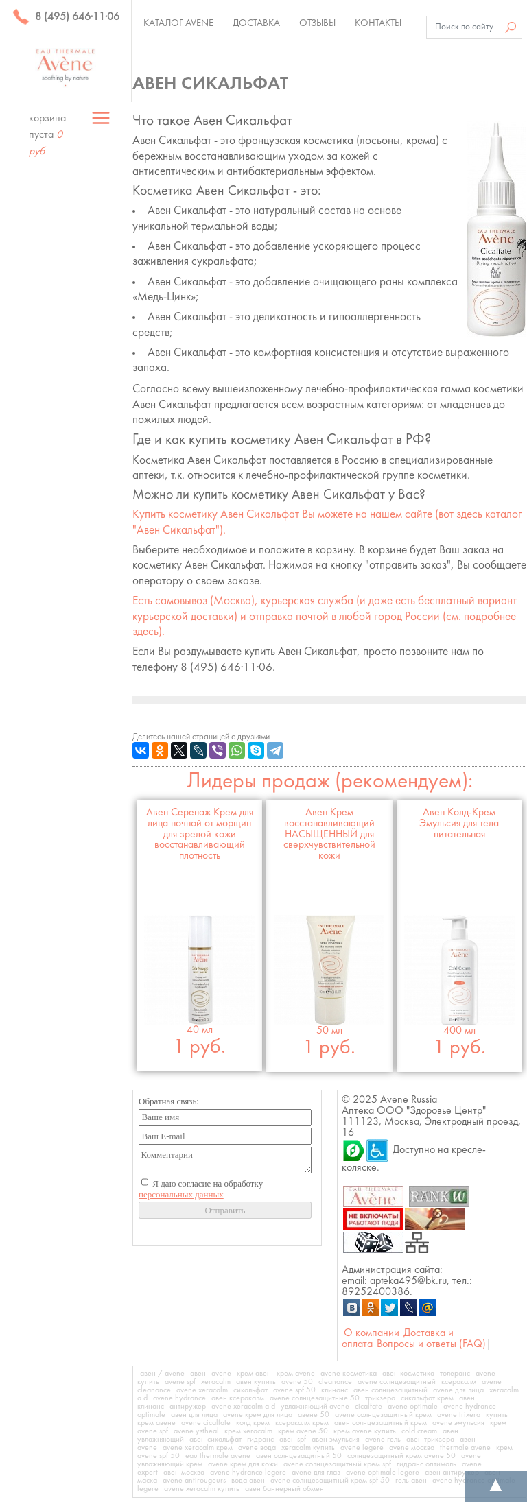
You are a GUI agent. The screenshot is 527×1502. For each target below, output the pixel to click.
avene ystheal (196, 1431)
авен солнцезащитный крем (380, 1423)
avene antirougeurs (194, 1481)
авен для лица (194, 1415)
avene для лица (458, 1390)
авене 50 (313, 1415)
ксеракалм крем (302, 1423)
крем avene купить (364, 1431)
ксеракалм (458, 1382)
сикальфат (250, 1390)
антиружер (187, 1407)
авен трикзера (430, 1439)
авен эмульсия (336, 1439)
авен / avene (162, 1374)
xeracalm (216, 1382)
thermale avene (465, 1448)
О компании (371, 1333)
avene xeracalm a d (243, 1407)
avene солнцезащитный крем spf (337, 1464)
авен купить (256, 1382)
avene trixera (458, 1415)
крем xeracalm (248, 1431)
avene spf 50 (294, 1390)
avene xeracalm (202, 1390)
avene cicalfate (206, 1423)
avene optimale (413, 1407)
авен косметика (408, 1374)
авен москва (183, 1472)
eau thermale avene (217, 1456)
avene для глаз (316, 1472)
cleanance (335, 1382)
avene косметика (348, 1374)
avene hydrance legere (248, 1472)
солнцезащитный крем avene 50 (401, 1456)
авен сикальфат (215, 1439)
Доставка (256, 23)
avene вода (257, 1448)
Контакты (378, 23)
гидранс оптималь (426, 1464)
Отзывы (317, 23)
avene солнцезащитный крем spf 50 (330, 1481)
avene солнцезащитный (397, 1382)
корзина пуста (47, 135)
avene (221, 1374)
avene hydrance (179, 1398)
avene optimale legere (382, 1472)
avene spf (180, 1382)
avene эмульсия (458, 1423)
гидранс (260, 1439)
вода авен (248, 1481)
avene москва (411, 1448)
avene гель (383, 1439)
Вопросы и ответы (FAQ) (431, 1344)
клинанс (334, 1390)
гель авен (411, 1481)
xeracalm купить (308, 1448)
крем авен (254, 1374)
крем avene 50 (303, 1431)
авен (198, 1374)
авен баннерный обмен (284, 1489)
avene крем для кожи (243, 1464)
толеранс (455, 1374)
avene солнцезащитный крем (383, 1415)
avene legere (362, 1448)
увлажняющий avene (315, 1407)
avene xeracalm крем (198, 1448)
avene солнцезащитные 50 (315, 1398)
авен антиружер (452, 1472)
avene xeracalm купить (201, 1489)
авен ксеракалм (237, 1398)
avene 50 (297, 1382)
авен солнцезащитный (390, 1390)
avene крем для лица (257, 1415)
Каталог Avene (178, 23)
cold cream (419, 1431)
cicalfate (368, 1407)
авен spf (292, 1439)
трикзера (380, 1398)
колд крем (253, 1423)
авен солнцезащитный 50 (299, 1456)
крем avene (296, 1374)
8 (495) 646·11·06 (65, 17)
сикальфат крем (427, 1398)
